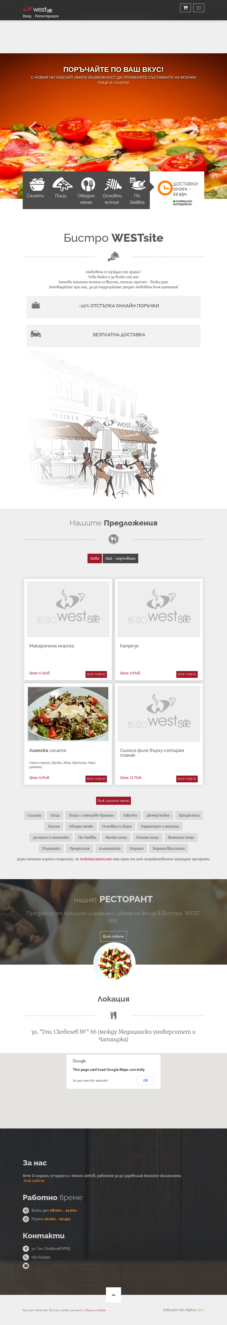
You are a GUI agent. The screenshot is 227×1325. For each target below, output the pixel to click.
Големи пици (147, 837)
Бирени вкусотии (169, 848)
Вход (27, 16)
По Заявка (87, 837)
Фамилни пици (181, 837)
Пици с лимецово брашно (91, 815)
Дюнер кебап (158, 815)
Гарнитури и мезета (160, 826)
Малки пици (116, 837)
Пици (55, 815)
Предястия (189, 815)
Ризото (137, 848)
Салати (34, 815)
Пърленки (51, 848)
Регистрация (47, 16)
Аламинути (110, 848)
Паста (54, 826)
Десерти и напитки (51, 837)
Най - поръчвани (120, 558)
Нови (94, 558)
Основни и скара (117, 826)
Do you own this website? (90, 1080)
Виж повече (96, 674)
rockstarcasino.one (96, 859)
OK (145, 1080)
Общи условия (94, 1310)
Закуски (130, 815)
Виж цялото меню (113, 801)
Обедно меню (81, 826)
